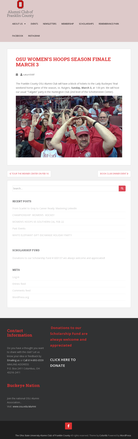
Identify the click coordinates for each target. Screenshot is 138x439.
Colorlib (103, 435)
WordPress (125, 435)
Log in (15, 277)
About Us (17, 23)
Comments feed (21, 290)
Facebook (17, 35)
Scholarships (86, 23)
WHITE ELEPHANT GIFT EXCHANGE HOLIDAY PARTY (42, 235)
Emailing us (13, 360)
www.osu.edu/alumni (24, 406)
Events (34, 23)
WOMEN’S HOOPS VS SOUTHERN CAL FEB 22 (38, 221)
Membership (67, 23)
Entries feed (19, 283)
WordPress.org (20, 297)
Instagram (34, 35)
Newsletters (49, 23)
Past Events (18, 228)
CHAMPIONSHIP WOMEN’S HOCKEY (33, 215)
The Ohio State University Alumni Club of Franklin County (42, 435)
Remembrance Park (109, 23)
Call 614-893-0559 (33, 360)
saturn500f (28, 74)
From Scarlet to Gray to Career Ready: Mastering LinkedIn (44, 208)
